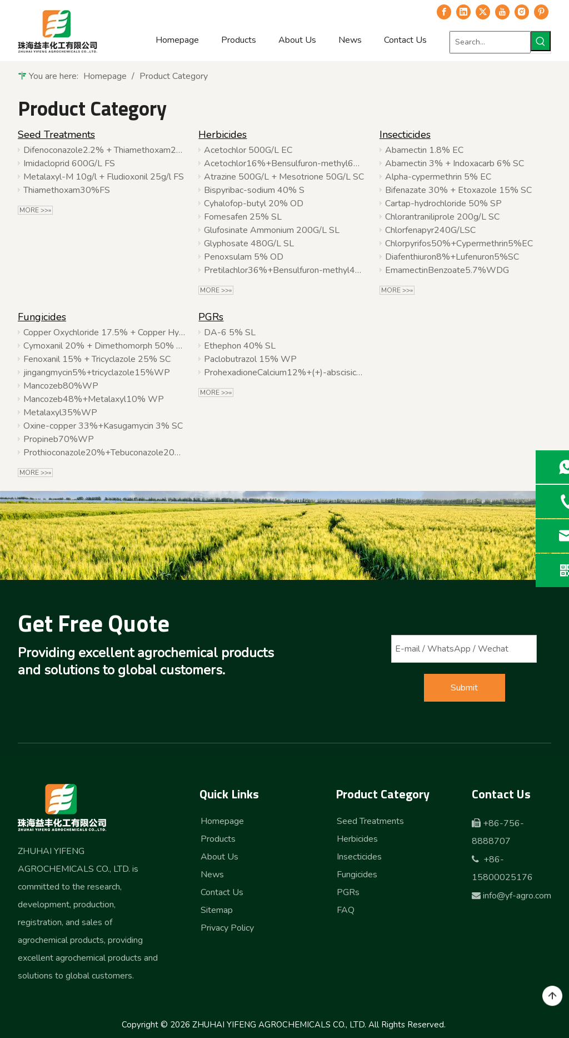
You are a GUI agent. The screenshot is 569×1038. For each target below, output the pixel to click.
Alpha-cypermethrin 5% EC (438, 177)
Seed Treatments (56, 134)
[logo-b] (62, 807)
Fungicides (42, 317)
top (552, 996)
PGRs (210, 317)
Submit (464, 688)
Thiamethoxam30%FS (66, 190)
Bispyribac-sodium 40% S (254, 190)
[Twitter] (483, 11)
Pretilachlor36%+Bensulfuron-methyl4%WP (285, 270)
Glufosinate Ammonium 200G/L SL (272, 230)
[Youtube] (502, 11)
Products (218, 839)
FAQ (346, 910)
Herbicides (222, 134)
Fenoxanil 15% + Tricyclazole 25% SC (97, 359)
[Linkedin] (463, 11)
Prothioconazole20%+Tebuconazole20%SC (104, 452)
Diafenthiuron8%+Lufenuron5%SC (452, 257)
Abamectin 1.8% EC (424, 150)
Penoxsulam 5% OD (243, 257)
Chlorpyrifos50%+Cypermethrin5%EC (459, 243)
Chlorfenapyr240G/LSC (430, 230)
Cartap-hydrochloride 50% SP (443, 203)
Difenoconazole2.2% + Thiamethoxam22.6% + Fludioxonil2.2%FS (104, 150)
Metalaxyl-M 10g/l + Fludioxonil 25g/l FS (103, 177)
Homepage (222, 821)
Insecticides (405, 134)
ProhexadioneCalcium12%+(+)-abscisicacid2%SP (285, 372)
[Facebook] (444, 11)
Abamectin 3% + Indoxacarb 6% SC (454, 163)
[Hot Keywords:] (541, 41)
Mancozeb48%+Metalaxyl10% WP (93, 399)
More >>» (35, 210)
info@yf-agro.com (517, 896)
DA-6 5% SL (230, 332)
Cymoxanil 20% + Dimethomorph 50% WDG (104, 346)
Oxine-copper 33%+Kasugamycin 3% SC (103, 426)
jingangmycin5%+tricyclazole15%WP (96, 372)
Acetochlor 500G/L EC (248, 150)
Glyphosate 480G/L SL (249, 243)
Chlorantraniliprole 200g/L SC (442, 217)
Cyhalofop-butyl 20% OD (253, 203)
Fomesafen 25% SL (243, 217)
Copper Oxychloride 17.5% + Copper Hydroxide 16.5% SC (104, 332)
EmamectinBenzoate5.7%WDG (447, 270)
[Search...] (490, 42)
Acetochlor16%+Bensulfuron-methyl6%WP (285, 163)
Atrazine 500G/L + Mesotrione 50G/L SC (284, 177)
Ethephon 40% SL (240, 346)
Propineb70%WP (58, 439)
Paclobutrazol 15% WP (250, 359)
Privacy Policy (227, 928)
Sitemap (217, 910)
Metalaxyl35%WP (60, 412)
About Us (219, 857)
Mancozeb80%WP (60, 386)
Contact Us (222, 892)
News (212, 874)
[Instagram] (522, 11)
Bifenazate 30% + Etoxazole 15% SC (458, 190)
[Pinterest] (541, 11)
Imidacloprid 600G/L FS (69, 163)
